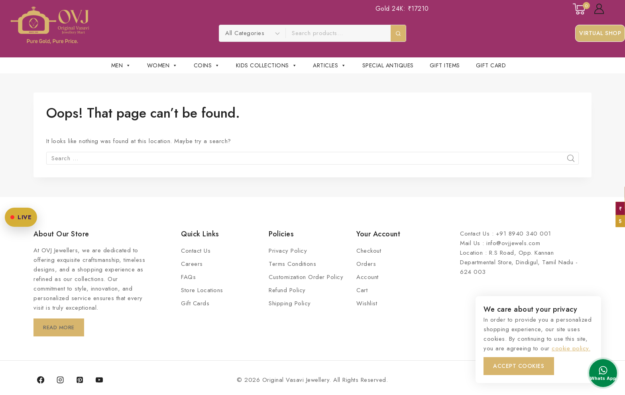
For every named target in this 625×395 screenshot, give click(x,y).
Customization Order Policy (306, 277)
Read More (60, 327)
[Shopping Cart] (579, 9)
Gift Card (491, 65)
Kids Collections (266, 65)
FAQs (188, 277)
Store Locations (202, 290)
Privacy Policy (288, 250)
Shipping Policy (290, 303)
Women (162, 65)
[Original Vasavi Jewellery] (49, 25)
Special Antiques (388, 65)
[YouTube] (99, 380)
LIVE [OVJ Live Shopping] (20, 217)
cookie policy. (571, 348)
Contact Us (195, 250)
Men (121, 65)
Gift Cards (195, 303)
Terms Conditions (292, 263)
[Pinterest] (80, 380)
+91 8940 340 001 (523, 233)
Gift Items (445, 65)
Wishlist (366, 303)
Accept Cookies (518, 366)
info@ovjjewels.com (513, 243)
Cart (362, 290)
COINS (207, 65)
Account (367, 277)
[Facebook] (40, 380)
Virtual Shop (600, 33)
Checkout (368, 250)
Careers (192, 263)
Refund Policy (287, 290)
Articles (329, 65)
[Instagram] (60, 380)
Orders (366, 263)
